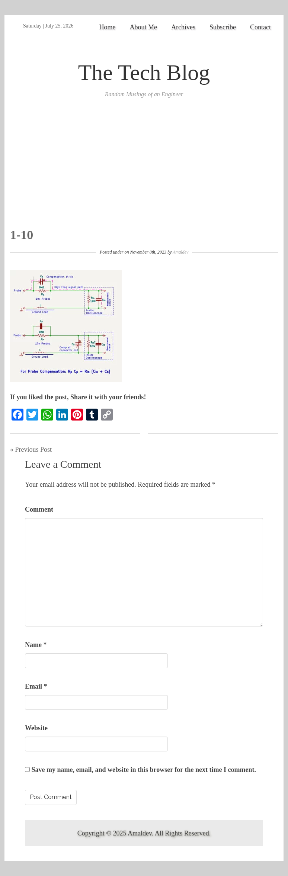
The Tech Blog (144, 72)
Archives (183, 27)
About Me (143, 27)
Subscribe (222, 27)
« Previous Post (31, 449)
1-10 (21, 235)
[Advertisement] (144, 172)
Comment (39, 509)
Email (36, 686)
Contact (260, 27)
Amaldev (180, 252)
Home (107, 27)
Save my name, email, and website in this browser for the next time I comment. (144, 769)
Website (36, 728)
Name (36, 644)
